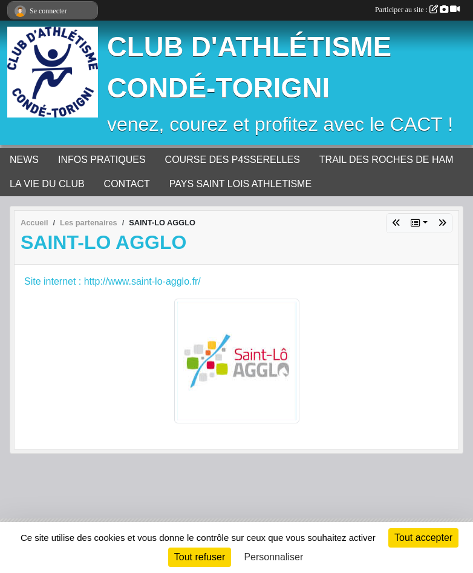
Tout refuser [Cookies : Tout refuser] (199, 557)
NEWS (24, 159)
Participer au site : (417, 9)
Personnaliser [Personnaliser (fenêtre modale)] (273, 557)
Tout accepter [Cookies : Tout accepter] (423, 537)
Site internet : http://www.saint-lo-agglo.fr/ (112, 281)
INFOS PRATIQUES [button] (102, 159)
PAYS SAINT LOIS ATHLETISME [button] (240, 184)
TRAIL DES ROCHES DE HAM (386, 159)
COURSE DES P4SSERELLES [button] (232, 159)
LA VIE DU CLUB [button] (47, 184)
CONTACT (127, 184)
